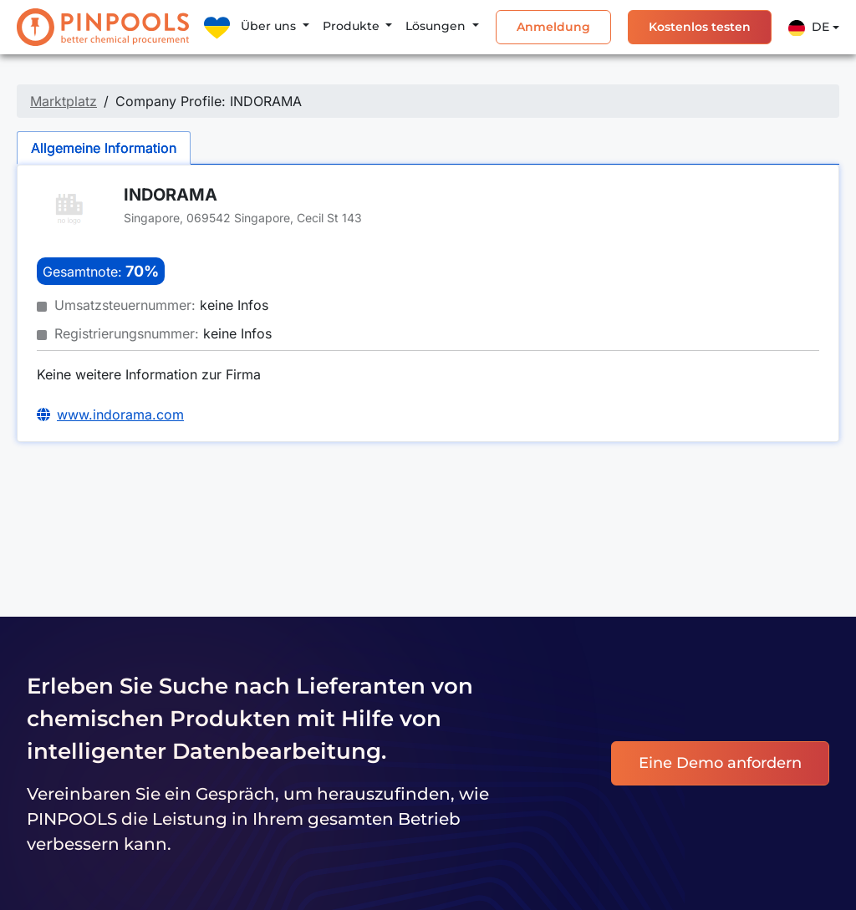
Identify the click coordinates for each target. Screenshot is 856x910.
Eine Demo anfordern (720, 763)
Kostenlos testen (700, 26)
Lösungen (437, 25)
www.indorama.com (120, 414)
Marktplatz (63, 101)
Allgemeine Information (103, 148)
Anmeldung (553, 26)
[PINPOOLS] (103, 27)
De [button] (808, 27)
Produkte (353, 25)
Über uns (270, 25)
